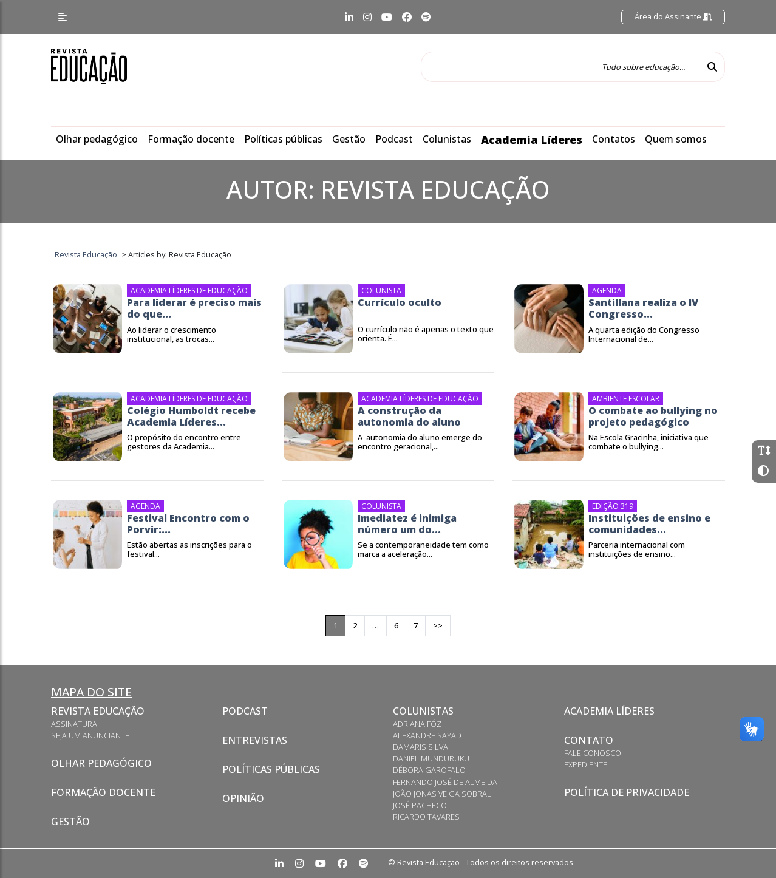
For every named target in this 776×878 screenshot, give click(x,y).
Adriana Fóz (417, 723)
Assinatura (74, 723)
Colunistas (447, 139)
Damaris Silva (420, 746)
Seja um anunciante (90, 735)
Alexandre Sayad (427, 735)
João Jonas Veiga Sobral (442, 793)
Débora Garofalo (429, 769)
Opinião (243, 798)
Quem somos (676, 139)
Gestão (349, 139)
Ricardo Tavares (426, 816)
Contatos (613, 139)
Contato (588, 740)
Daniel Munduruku (431, 758)
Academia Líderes (531, 139)
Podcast (394, 139)
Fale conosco (592, 752)
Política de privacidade (626, 792)
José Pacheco (420, 805)
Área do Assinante (673, 16)
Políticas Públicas (271, 769)
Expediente (585, 764)
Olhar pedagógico (97, 139)
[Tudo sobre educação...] (560, 67)
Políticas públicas (283, 139)
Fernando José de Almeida (445, 782)
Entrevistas (254, 740)
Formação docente (191, 139)
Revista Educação (98, 711)
